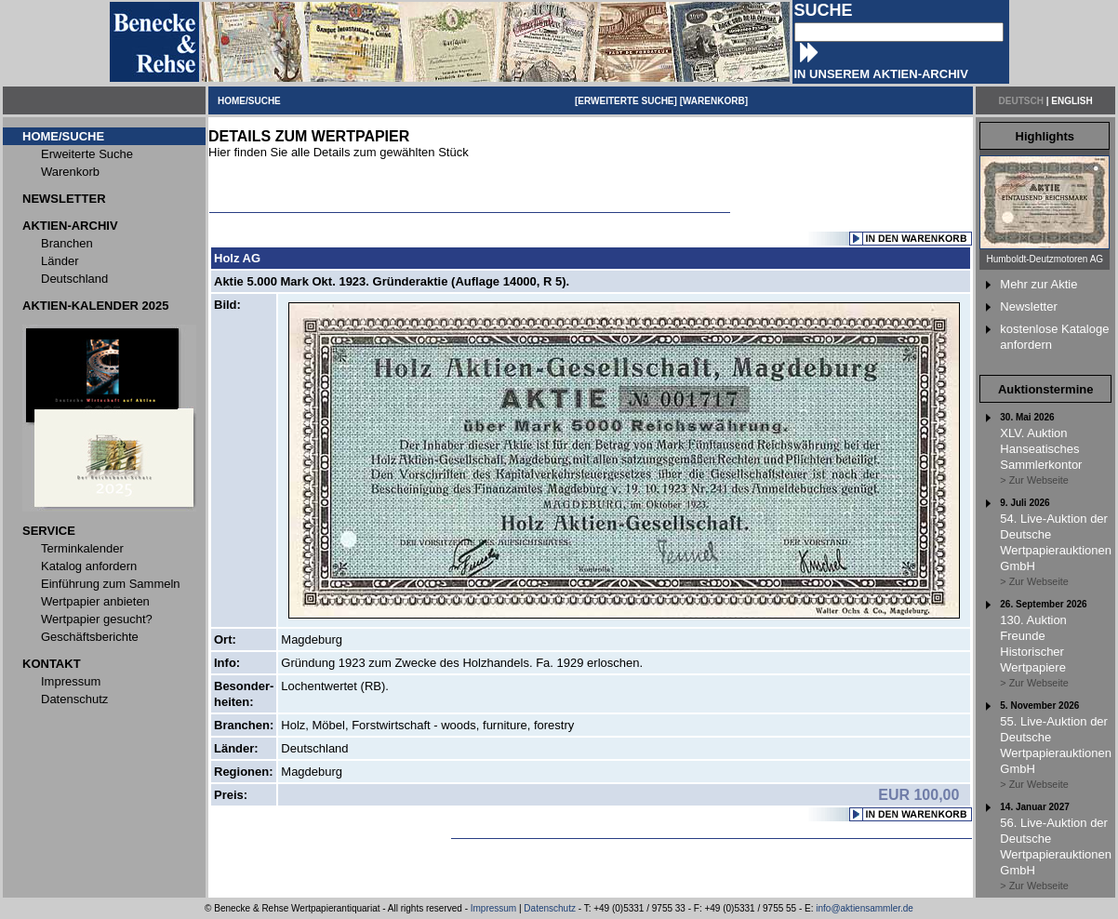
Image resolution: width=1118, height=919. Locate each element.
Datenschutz (550, 908)
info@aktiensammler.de (864, 908)
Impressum (493, 908)
